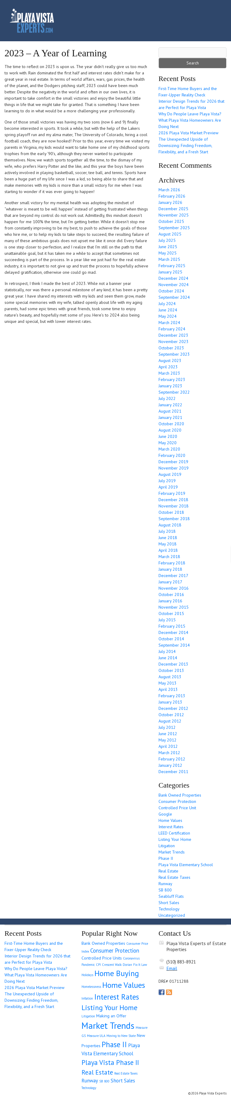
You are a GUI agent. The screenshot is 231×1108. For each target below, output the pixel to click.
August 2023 (170, 360)
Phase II (166, 858)
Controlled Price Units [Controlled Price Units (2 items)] (102, 958)
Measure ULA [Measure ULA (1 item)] (96, 1036)
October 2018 (171, 512)
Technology (169, 909)
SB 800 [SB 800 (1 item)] (104, 1081)
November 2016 (174, 588)
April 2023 (168, 367)
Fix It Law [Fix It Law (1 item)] (140, 965)
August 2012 (170, 721)
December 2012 (173, 708)
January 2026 (170, 202)
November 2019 (174, 468)
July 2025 (167, 240)
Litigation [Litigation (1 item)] (88, 1016)
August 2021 (170, 411)
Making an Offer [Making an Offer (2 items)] (111, 1016)
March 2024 (169, 322)
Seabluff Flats (171, 896)
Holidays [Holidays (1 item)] (87, 975)
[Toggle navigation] (213, 21)
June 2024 (168, 310)
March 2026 (169, 189)
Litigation (167, 845)
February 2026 (172, 196)
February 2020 (172, 455)
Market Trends (172, 852)
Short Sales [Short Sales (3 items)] (123, 1080)
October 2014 (171, 638)
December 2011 (173, 771)
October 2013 (171, 670)
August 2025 (170, 234)
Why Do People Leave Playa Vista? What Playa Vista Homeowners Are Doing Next (190, 120)
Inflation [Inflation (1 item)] (87, 998)
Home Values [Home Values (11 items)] (123, 985)
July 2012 (167, 727)
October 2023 (171, 348)
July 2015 (167, 620)
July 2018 (167, 531)
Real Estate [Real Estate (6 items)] (97, 1072)
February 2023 (172, 379)
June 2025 (168, 246)
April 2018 (168, 550)
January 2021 (170, 417)
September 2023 (174, 354)
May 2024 (168, 316)
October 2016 (171, 594)
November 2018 (174, 506)
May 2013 (168, 683)
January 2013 (170, 702)
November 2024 (174, 284)
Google (165, 814)
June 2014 (168, 657)
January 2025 (170, 272)
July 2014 (167, 651)
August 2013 (170, 676)
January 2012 (170, 765)
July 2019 (167, 480)
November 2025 (174, 215)
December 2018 (173, 499)
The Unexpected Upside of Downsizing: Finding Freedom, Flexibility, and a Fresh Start (185, 145)
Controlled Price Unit (177, 807)
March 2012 (169, 752)
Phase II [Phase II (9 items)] (114, 1044)
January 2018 (170, 569)
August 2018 (170, 525)
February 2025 (172, 265)
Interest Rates (171, 826)
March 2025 (169, 259)
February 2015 (172, 626)
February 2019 (172, 493)
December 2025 (173, 208)
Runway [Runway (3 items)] (90, 1080)
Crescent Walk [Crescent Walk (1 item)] (112, 965)
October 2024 (171, 291)
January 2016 (170, 601)
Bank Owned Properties (180, 795)
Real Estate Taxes (174, 877)
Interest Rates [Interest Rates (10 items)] (116, 997)
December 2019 (173, 461)
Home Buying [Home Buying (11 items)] (116, 973)
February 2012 (172, 759)
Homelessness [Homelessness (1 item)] (91, 987)
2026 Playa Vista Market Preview (188, 133)
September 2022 (174, 392)
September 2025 (174, 227)
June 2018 (168, 537)
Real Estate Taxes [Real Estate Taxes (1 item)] (125, 1073)
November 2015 (174, 607)
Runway (165, 883)
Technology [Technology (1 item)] (89, 1088)
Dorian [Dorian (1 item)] (127, 965)
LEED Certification (174, 833)
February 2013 (172, 695)
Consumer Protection (177, 801)
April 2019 (168, 487)
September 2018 (174, 518)
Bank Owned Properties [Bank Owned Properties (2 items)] (103, 943)
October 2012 (171, 714)
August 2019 (170, 474)
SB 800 (165, 890)
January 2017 (170, 582)
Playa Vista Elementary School (186, 864)
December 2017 (173, 575)
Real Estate (168, 871)
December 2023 (173, 335)
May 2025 (168, 253)
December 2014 (173, 632)
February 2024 (172, 329)
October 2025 (171, 221)
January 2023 (170, 386)
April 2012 (168, 746)
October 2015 (171, 613)
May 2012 (168, 740)
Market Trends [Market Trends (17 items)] (108, 1025)
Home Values (170, 820)
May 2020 (168, 442)
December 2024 (173, 278)
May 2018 (168, 544)
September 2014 (174, 645)
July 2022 (167, 398)
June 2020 (168, 436)
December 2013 (173, 664)
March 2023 (169, 373)
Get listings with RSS (169, 992)
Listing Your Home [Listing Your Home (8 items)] (109, 1007)
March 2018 (169, 556)
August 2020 (170, 430)
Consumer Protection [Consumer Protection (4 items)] (114, 950)
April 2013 (168, 689)
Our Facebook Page (162, 992)
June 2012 (168, 733)
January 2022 (170, 404)
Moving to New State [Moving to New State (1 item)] (121, 1036)
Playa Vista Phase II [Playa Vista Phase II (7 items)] (110, 1062)
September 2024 (174, 297)
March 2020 (169, 449)
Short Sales (169, 902)
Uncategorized (172, 915)
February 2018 (172, 563)
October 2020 (171, 423)
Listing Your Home (175, 839)
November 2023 (174, 341)
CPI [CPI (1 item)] (98, 965)
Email (171, 968)
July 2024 (167, 303)
